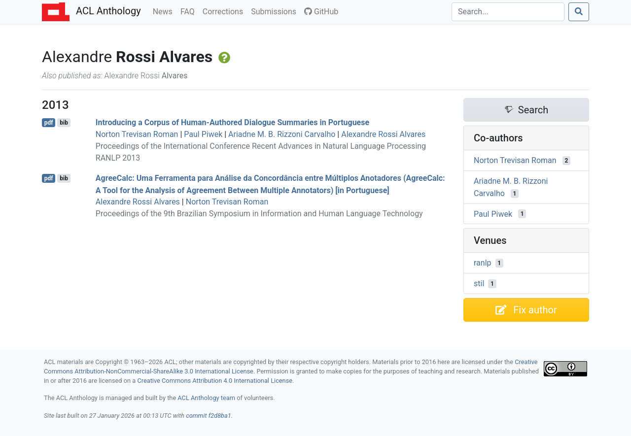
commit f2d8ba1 (208, 415)
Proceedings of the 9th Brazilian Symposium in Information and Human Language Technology (259, 213)
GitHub (321, 11)
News (164, 10)
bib (64, 122)
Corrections (225, 10)
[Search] (508, 11)
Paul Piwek (203, 134)
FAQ (189, 10)
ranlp (482, 263)
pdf (48, 122)
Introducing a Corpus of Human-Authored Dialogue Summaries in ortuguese (232, 122)
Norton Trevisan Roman (137, 134)
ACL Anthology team (206, 398)
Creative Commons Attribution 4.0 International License (214, 380)
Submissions (275, 10)
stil (479, 283)
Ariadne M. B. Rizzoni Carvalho (281, 134)
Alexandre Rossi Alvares (383, 134)
